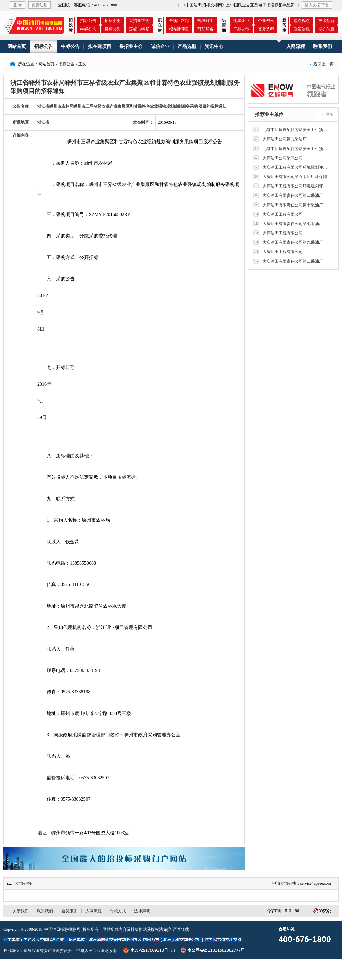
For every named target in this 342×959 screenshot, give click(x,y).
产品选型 (241, 29)
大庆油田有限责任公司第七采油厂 (288, 223)
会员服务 (69, 911)
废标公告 (113, 29)
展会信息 (326, 29)
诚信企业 (160, 46)
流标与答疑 (139, 29)
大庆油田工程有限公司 (278, 214)
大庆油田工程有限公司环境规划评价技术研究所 (292, 167)
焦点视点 (302, 20)
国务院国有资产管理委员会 (47, 950)
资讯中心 (214, 46)
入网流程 (295, 46)
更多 (327, 114)
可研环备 (205, 29)
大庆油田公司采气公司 (278, 157)
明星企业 (241, 20)
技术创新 (326, 20)
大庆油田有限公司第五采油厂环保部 (290, 176)
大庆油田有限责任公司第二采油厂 (288, 195)
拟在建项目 (179, 29)
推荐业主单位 (269, 114)
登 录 (17, 5)
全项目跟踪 (179, 20)
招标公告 (88, 20)
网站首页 (16, 46)
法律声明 (142, 911)
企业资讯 (266, 20)
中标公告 (88, 29)
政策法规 (302, 29)
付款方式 (118, 911)
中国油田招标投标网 (62, 929)
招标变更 (113, 20)
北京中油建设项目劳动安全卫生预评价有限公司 (292, 129)
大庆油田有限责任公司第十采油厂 (288, 204)
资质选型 (266, 29)
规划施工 (205, 20)
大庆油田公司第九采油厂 (280, 139)
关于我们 (21, 911)
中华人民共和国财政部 (96, 950)
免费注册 (40, 5)
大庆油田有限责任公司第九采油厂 (288, 242)
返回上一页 (321, 64)
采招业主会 (139, 20)
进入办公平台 (317, 5)
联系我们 (322, 46)
